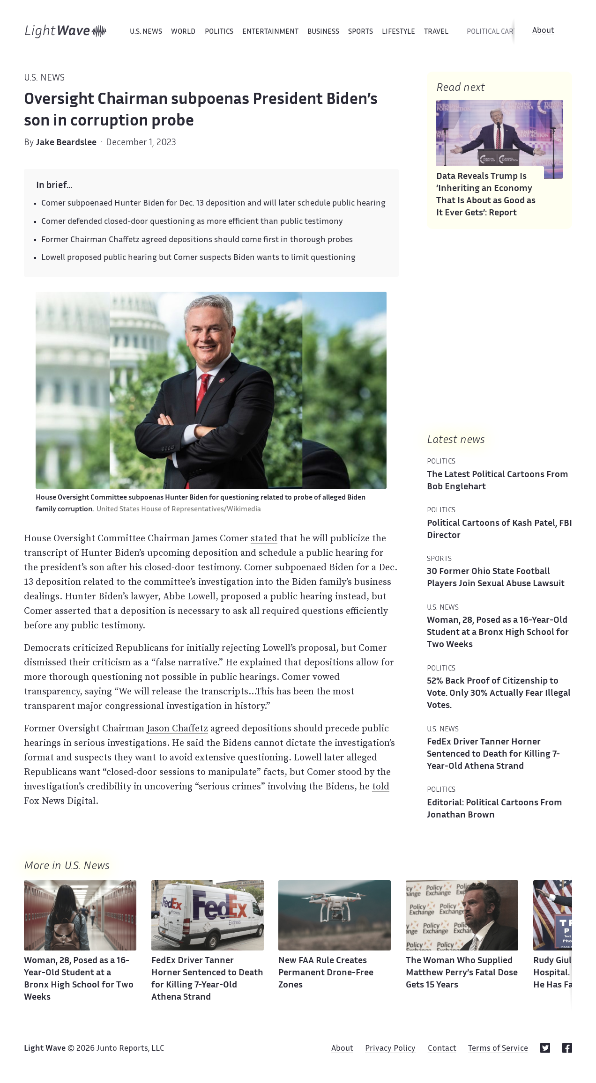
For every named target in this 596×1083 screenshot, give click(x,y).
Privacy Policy (390, 1049)
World (183, 32)
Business (323, 32)
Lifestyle (398, 32)
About (543, 31)
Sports (360, 32)
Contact (442, 1049)
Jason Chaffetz (177, 728)
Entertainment (270, 32)
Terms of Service (498, 1049)
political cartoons (501, 32)
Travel (436, 32)
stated (264, 538)
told (380, 786)
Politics (219, 32)
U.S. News (146, 32)
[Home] (66, 31)
